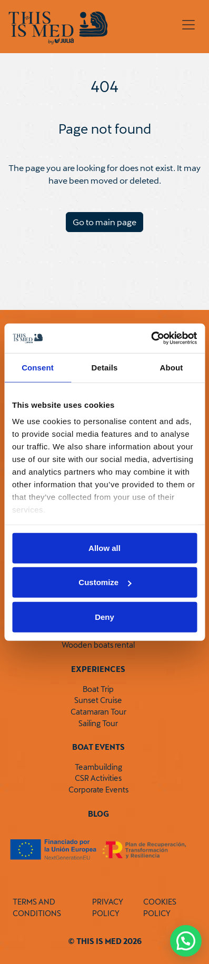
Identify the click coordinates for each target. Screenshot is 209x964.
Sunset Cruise (98, 700)
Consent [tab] (38, 367)
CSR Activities (98, 778)
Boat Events (98, 746)
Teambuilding (98, 766)
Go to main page (104, 222)
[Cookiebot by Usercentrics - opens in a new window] (151, 338)
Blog (98, 813)
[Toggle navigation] (188, 25)
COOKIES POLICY (159, 907)
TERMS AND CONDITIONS (37, 907)
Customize (104, 582)
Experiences (98, 669)
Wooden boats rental (98, 644)
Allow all (104, 547)
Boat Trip (98, 689)
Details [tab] (105, 367)
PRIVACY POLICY (107, 907)
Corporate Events (98, 789)
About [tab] (171, 367)
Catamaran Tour (98, 711)
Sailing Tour (98, 723)
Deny (104, 616)
